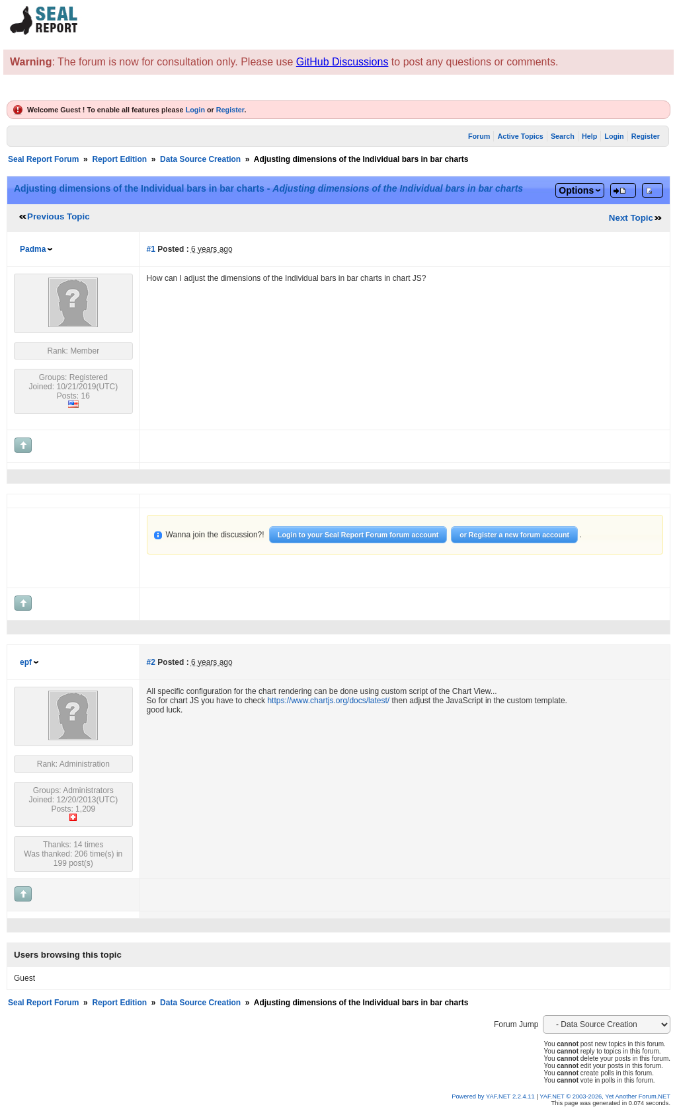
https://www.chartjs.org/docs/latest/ (328, 700)
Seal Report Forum (43, 159)
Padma (33, 249)
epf (26, 662)
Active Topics (520, 136)
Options (576, 190)
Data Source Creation (200, 159)
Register (230, 110)
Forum (479, 136)
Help (589, 136)
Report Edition (119, 159)
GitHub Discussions (342, 61)
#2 (151, 662)
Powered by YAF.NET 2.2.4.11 (494, 1096)
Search (563, 136)
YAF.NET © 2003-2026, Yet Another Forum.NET (604, 1096)
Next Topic (631, 218)
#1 (151, 249)
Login (195, 110)
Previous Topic (58, 216)
